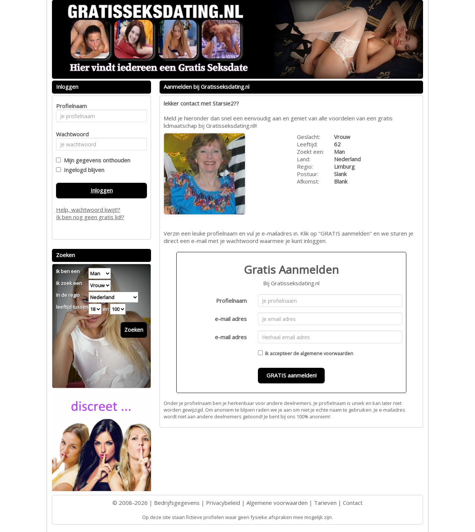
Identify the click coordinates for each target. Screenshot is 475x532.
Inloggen (102, 190)
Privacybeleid (223, 502)
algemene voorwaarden (326, 353)
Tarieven (325, 502)
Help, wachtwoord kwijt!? (88, 209)
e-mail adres (231, 318)
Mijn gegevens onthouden (95, 160)
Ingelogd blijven (82, 169)
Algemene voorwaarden (277, 502)
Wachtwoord (70, 134)
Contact (353, 502)
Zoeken (133, 329)
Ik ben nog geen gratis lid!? (90, 217)
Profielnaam (231, 300)
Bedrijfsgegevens (177, 502)
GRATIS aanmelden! (291, 375)
